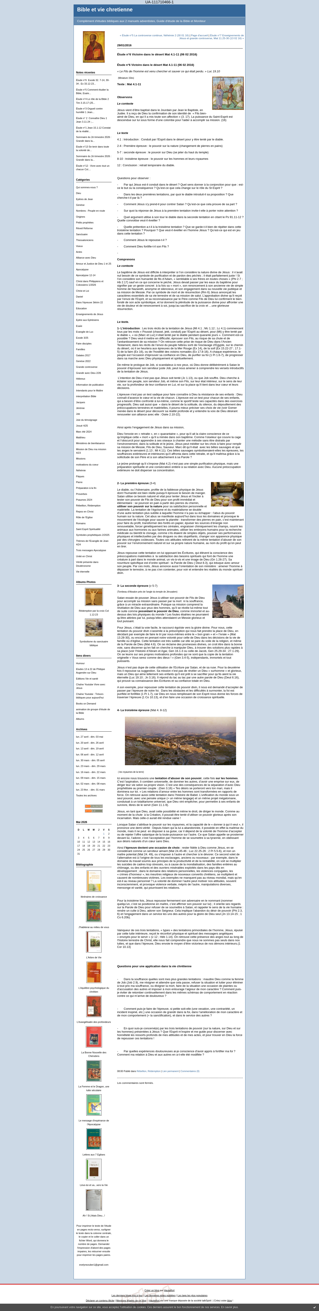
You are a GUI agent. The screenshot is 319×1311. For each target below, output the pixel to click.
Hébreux (80, 378)
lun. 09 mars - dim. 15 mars (91, 778)
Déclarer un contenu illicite (100, 1300)
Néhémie (81, 470)
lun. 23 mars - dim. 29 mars (91, 766)
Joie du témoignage (86, 420)
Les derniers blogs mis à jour (127, 1295)
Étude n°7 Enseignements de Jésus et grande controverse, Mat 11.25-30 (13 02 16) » (211, 37)
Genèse (80, 205)
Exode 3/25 (82, 337)
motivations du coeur (87, 464)
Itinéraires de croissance (94, 896)
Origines (80, 216)
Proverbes (81, 494)
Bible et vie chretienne (105, 9)
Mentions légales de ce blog (131, 1300)
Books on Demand (86, 703)
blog (229, 1300)
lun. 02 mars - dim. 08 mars (91, 783)
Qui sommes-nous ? (87, 187)
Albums (80, 719)
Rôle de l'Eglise (84, 517)
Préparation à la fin (86, 488)
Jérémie (80, 408)
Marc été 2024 (84, 431)
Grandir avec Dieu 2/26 (88, 373)
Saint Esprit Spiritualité (88, 529)
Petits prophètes (85, 222)
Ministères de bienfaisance (90, 443)
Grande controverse (86, 367)
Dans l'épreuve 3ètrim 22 (89, 302)
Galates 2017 (83, 355)
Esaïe (79, 326)
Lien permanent (170, 1071)
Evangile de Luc (84, 331)
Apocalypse (82, 269)
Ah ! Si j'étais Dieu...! (94, 1215)
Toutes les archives (86, 795)
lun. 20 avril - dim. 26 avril (90, 742)
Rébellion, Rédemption (88, 505)
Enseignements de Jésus (89, 314)
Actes (79, 252)
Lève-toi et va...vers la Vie (94, 1185)
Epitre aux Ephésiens (87, 320)
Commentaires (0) (190, 1071)
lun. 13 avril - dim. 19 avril (90, 748)
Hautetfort (169, 1290)
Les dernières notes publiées (159, 1295)
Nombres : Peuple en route (90, 210)
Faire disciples (84, 343)
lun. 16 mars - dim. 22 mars (91, 772)
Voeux (79, 246)
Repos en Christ (84, 511)
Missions (80, 458)
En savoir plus (229, 1307)
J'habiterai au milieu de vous (93, 927)
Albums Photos (86, 582)
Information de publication (90, 384)
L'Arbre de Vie (94, 957)
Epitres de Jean (84, 199)
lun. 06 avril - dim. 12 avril (90, 754)
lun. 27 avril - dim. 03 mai (89, 736)
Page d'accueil (199, 35)
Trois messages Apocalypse (91, 550)
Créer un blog (151, 1290)
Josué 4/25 (82, 425)
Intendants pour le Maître (89, 390)
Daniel (79, 296)
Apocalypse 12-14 (85, 275)
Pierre (79, 482)
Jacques (80, 402)
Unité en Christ (84, 556)
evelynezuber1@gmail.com (93, 1264)
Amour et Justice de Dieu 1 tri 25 (93, 263)
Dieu (78, 193)
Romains (81, 523)
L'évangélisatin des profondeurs (94, 1022)
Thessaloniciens (84, 240)
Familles (80, 349)
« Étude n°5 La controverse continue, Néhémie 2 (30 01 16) (154, 35)
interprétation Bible (86, 396)
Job (78, 414)
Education (81, 308)
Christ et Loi (82, 290)
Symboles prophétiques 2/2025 (92, 535)
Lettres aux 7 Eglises (93, 1154)
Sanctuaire (82, 234)
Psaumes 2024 (84, 499)
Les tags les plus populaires (193, 1295)
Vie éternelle (82, 571)
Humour (80, 663)
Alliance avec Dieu (86, 257)
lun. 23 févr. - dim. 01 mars (90, 789)
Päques (80, 476)
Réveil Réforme (84, 228)
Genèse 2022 (83, 361)
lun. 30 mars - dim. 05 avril (90, 760)
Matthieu (80, 437)
